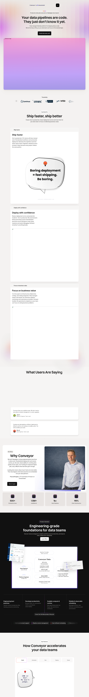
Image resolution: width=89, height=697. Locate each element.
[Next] (76, 200)
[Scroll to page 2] (45, 211)
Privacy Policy (78, 694)
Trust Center (70, 694)
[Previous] (13, 200)
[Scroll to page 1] (43, 211)
